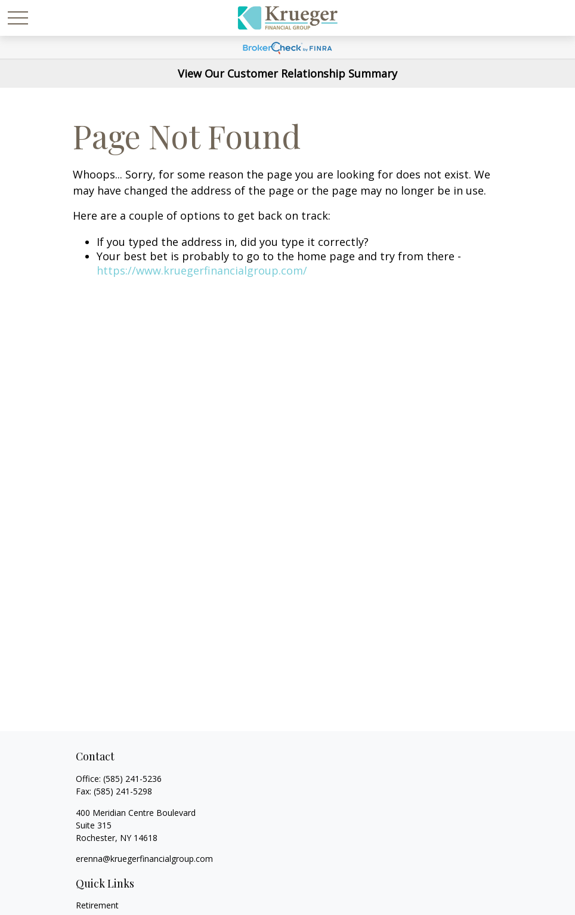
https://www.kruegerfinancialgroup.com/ (202, 270)
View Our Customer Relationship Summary (287, 73)
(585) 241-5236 (132, 778)
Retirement (97, 905)
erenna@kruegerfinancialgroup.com (144, 858)
